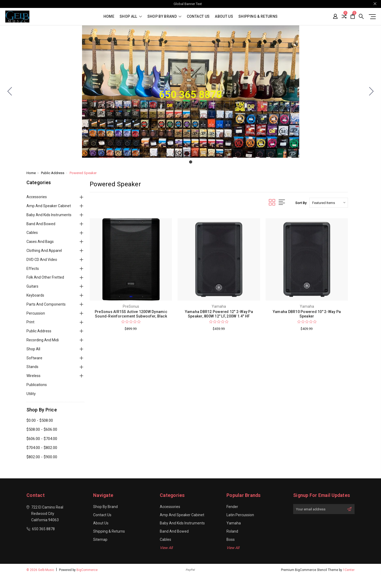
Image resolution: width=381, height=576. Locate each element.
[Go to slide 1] (10, 91)
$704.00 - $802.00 (41, 447)
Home (108, 17)
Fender (232, 507)
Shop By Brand (164, 17)
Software (34, 358)
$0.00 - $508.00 (39, 420)
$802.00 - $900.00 (41, 457)
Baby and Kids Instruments (48, 215)
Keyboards (35, 295)
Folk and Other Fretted (45, 277)
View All (166, 548)
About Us (224, 17)
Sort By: (301, 203)
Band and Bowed (40, 224)
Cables (32, 232)
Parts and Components (46, 304)
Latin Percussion (240, 515)
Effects (32, 268)
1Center (349, 570)
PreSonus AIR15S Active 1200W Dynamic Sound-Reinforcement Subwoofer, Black (131, 314)
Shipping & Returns (258, 17)
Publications (36, 385)
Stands (32, 367)
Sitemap (100, 539)
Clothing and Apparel (44, 250)
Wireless (33, 376)
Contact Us (198, 17)
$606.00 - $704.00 (41, 438)
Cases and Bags (40, 241)
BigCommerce (87, 570)
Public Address (38, 331)
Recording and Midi (42, 340)
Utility (31, 394)
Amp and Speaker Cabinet (48, 206)
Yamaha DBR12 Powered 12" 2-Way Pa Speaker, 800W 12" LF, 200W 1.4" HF (219, 314)
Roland (232, 531)
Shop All (33, 349)
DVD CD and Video (41, 259)
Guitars (32, 286)
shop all (131, 17)
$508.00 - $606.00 (41, 429)
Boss (230, 539)
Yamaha (233, 523)
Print (30, 322)
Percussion (35, 313)
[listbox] (328, 203)
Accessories (36, 197)
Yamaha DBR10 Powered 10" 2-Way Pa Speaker (307, 314)
